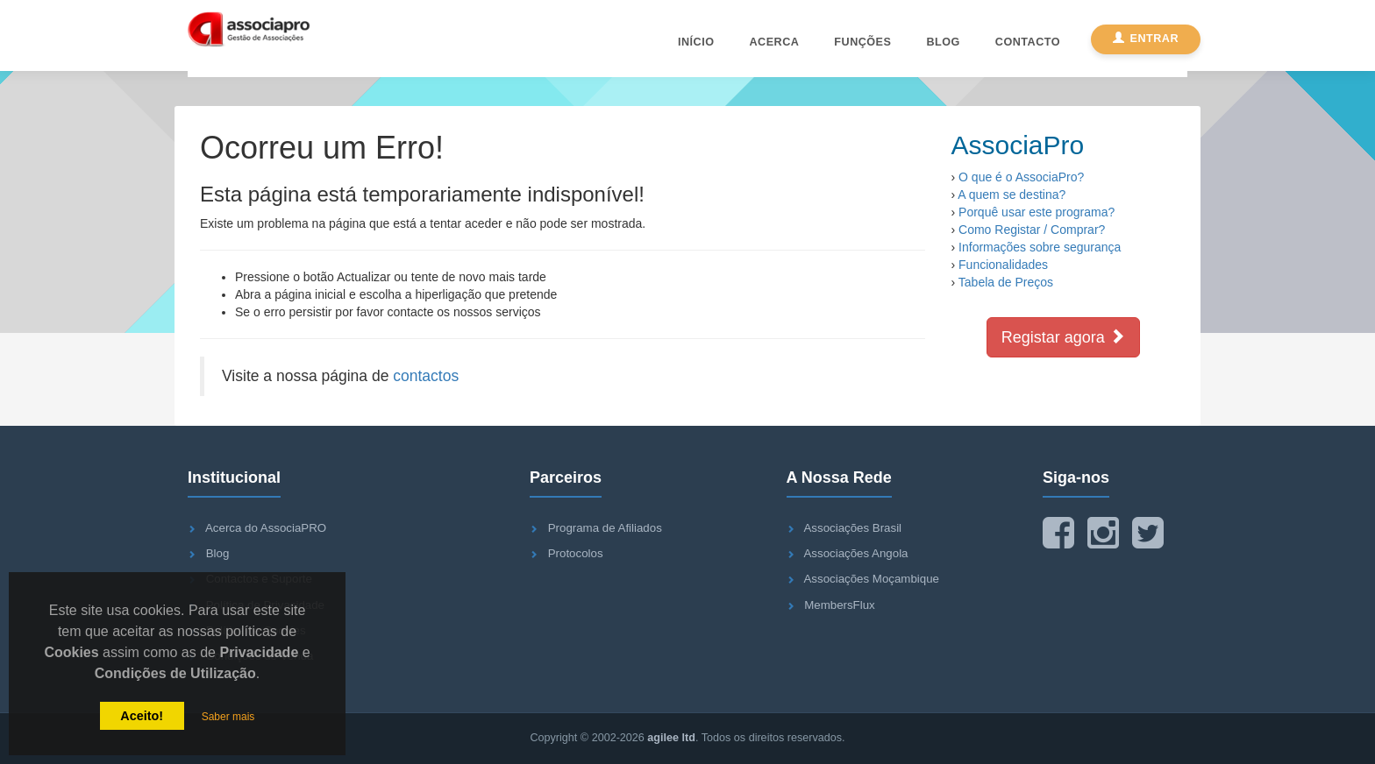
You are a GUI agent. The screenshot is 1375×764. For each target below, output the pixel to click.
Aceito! (141, 716)
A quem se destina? (1011, 194)
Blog (942, 42)
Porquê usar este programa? (1036, 212)
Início (696, 42)
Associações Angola (855, 553)
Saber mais (228, 717)
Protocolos (575, 553)
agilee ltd (671, 738)
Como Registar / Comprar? (1031, 230)
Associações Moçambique (870, 578)
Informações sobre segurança (1039, 247)
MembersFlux (839, 605)
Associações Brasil (852, 527)
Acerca (774, 42)
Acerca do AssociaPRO (265, 527)
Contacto (1027, 42)
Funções (862, 42)
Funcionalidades (1003, 265)
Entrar (1146, 38)
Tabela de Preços (1005, 282)
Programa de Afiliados (605, 527)
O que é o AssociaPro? (1021, 177)
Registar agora (1063, 337)
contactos (426, 376)
